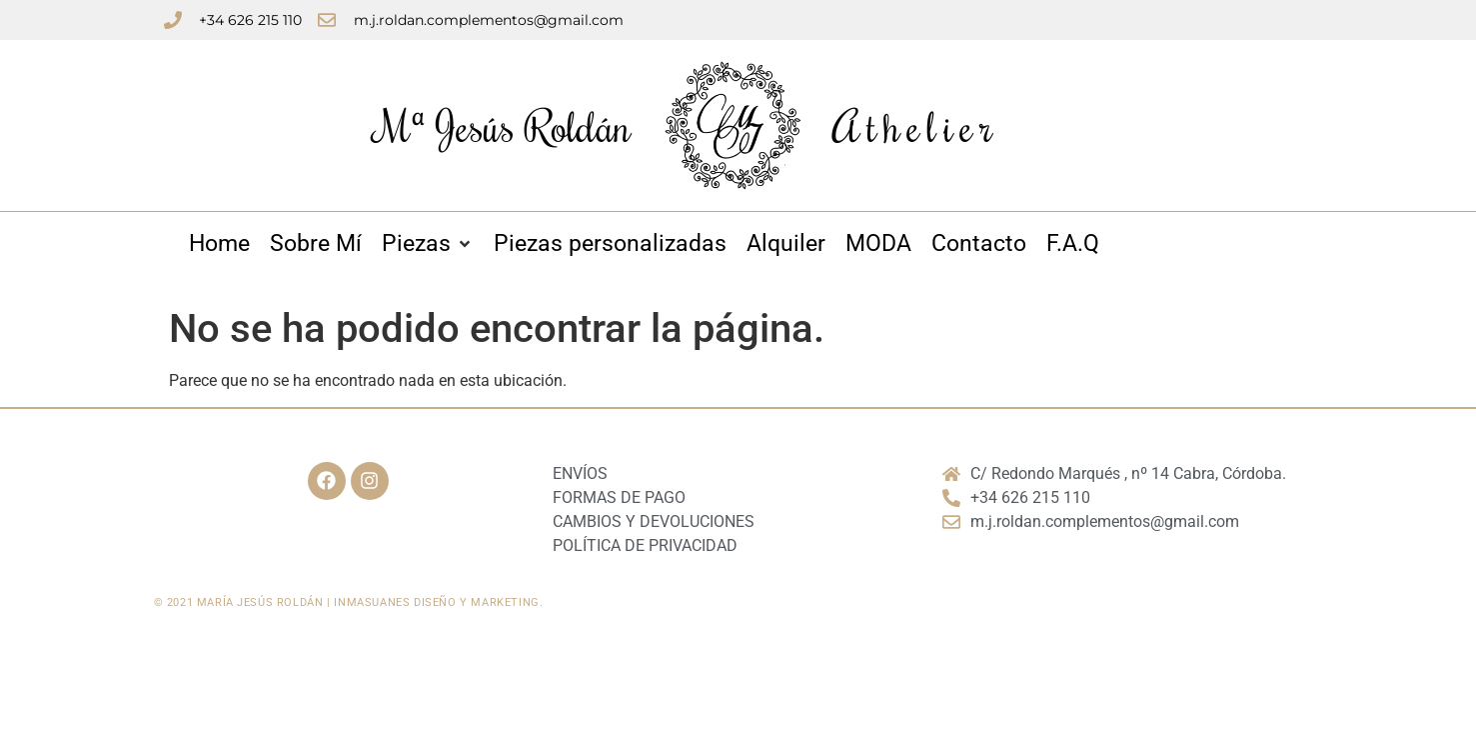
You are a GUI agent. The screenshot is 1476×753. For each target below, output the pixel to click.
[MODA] (878, 244)
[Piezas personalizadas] (610, 244)
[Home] (219, 244)
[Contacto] (978, 244)
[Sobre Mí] (316, 244)
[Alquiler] (786, 244)
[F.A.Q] (1072, 244)
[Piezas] (428, 244)
